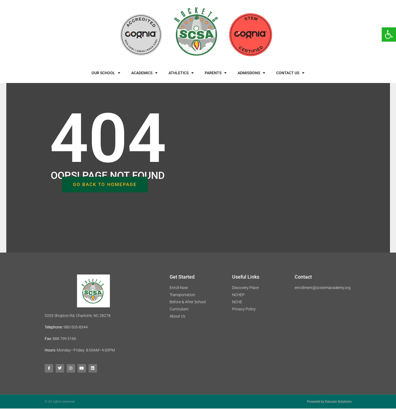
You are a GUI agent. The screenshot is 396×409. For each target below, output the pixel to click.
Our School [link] (106, 73)
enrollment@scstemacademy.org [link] (323, 287)
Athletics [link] (181, 73)
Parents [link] (216, 73)
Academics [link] (144, 73)
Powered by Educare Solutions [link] (329, 402)
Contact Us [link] (290, 73)
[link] (389, 34)
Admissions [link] (251, 73)
